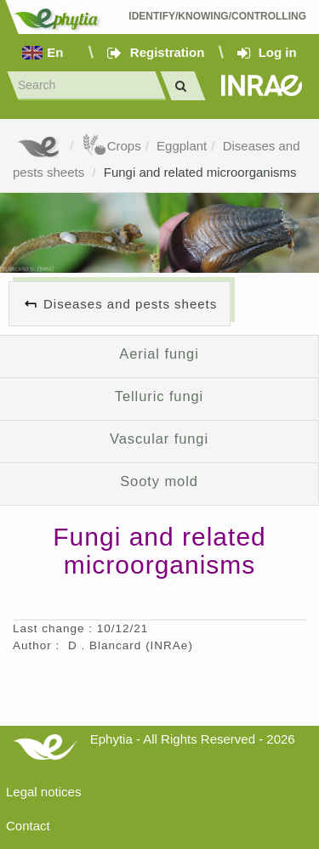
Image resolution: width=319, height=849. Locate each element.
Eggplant (182, 146)
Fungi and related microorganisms (200, 172)
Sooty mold (159, 481)
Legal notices (43, 791)
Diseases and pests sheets (130, 304)
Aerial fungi (158, 353)
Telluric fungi (159, 396)
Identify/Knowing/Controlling (217, 16)
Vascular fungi (159, 438)
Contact (28, 825)
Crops (111, 146)
